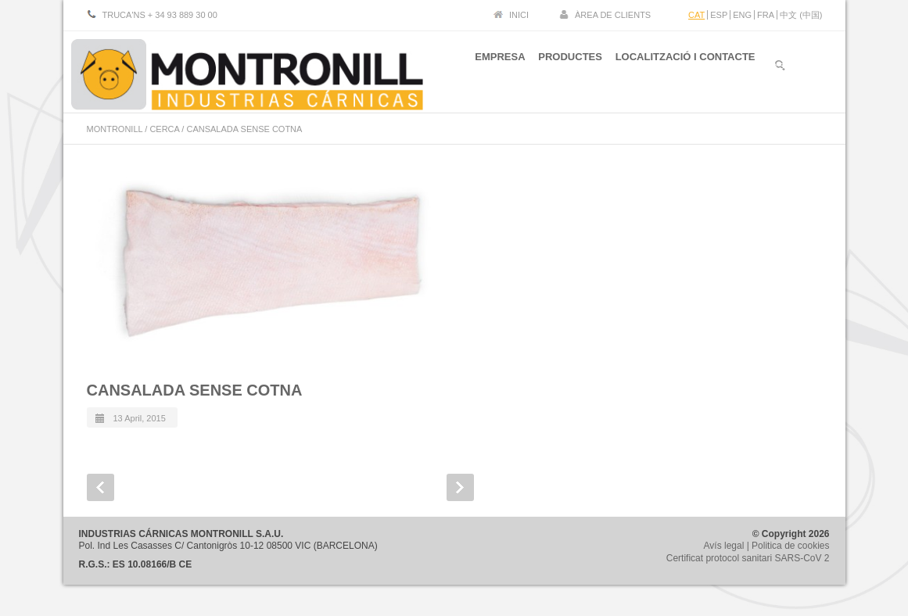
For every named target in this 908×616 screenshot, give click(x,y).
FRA (765, 15)
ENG (742, 15)
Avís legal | (728, 545)
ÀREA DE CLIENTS (613, 15)
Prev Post (100, 487)
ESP (718, 15)
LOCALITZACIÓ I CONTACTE (685, 69)
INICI (519, 15)
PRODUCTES (564, 69)
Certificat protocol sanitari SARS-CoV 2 (748, 558)
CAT (696, 15)
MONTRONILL (115, 129)
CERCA (164, 129)
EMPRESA (487, 69)
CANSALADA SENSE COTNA (195, 390)
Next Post (460, 487)
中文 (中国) (801, 15)
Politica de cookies (790, 545)
